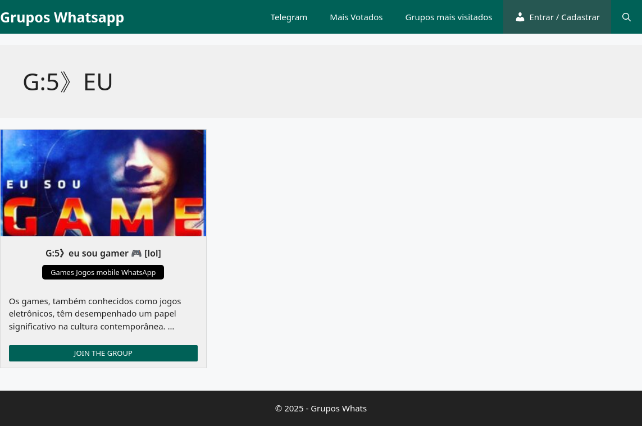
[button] (626, 17)
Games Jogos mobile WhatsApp (103, 272)
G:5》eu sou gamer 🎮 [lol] (103, 253)
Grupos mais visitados (448, 16)
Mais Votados (356, 16)
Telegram (289, 16)
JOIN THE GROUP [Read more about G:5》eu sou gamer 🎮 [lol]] (103, 353)
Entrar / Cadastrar (557, 16)
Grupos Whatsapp (62, 16)
